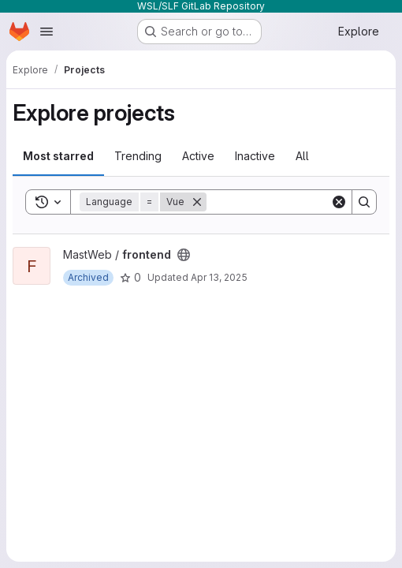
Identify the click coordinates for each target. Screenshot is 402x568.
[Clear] (338, 201)
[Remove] (197, 201)
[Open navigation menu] (46, 31)
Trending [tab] (138, 156)
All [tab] (302, 156)
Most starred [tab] (58, 156)
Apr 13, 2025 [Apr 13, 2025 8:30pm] (219, 277)
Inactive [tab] (255, 156)
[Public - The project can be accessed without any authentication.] (183, 254)
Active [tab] (198, 156)
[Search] (304, 201)
